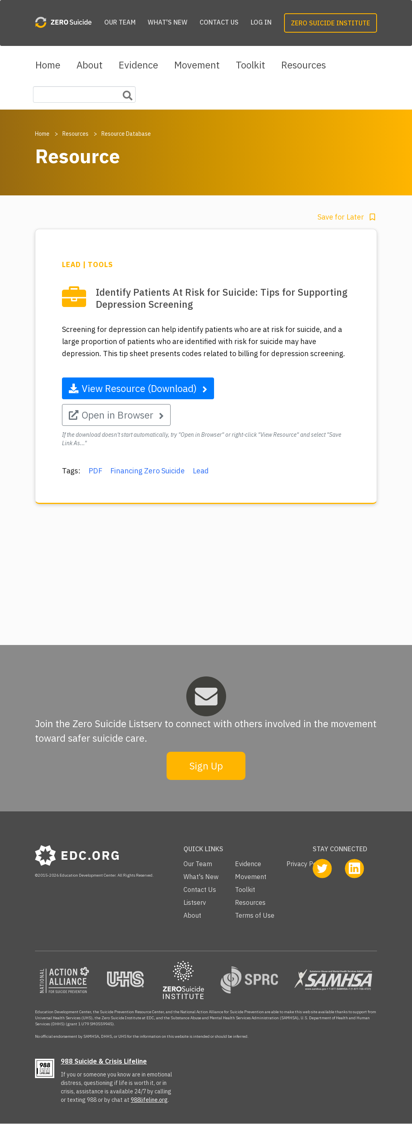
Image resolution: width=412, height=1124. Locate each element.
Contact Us (219, 22)
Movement (197, 65)
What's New (167, 22)
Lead (201, 470)
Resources (303, 65)
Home (47, 65)
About (89, 65)
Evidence (138, 65)
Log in (261, 22)
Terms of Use (254, 915)
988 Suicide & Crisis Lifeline (104, 1061)
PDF (95, 470)
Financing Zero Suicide (147, 470)
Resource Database (126, 133)
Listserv (194, 902)
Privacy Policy (306, 864)
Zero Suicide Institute (330, 23)
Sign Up (206, 765)
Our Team (120, 22)
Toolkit (250, 65)
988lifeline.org (149, 1099)
